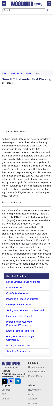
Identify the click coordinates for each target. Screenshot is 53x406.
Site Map (6, 390)
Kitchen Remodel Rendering (20, 331)
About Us (32, 394)
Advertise (33, 399)
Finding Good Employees (19, 304)
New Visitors (34, 390)
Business (29, 73)
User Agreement (36, 367)
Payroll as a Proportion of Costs (22, 299)
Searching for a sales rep (18, 351)
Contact (5, 399)
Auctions (32, 403)
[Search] (24, 10)
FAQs (4, 394)
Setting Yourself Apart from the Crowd (25, 310)
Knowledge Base (16, 73)
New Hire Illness (14, 287)
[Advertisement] (26, 43)
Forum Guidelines (37, 371)
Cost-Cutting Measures (17, 293)
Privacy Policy (35, 376)
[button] (5, 381)
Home (4, 73)
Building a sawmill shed (18, 345)
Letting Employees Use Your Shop (23, 282)
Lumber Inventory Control (19, 316)
